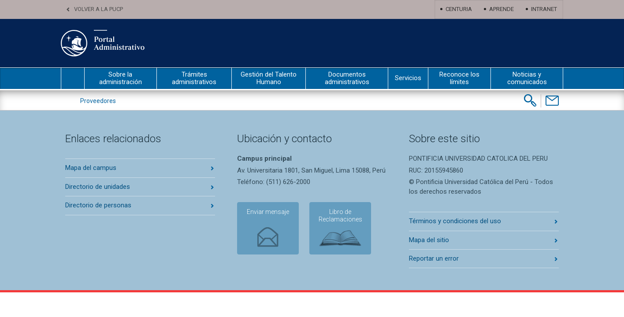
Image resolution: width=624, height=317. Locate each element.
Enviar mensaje (268, 211)
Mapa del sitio (429, 240)
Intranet (544, 9)
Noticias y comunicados (527, 78)
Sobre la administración (120, 78)
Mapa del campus (90, 168)
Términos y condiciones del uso (455, 221)
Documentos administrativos (347, 78)
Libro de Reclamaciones (340, 215)
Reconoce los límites (459, 78)
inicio (72, 78)
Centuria (459, 9)
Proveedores (98, 100)
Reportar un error (434, 258)
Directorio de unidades (97, 187)
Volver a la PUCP (98, 9)
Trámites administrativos (194, 78)
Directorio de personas (98, 205)
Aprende (501, 9)
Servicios (408, 78)
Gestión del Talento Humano (269, 78)
